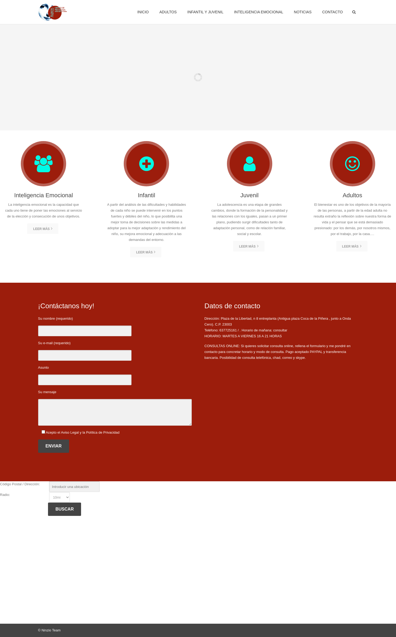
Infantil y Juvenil (205, 12)
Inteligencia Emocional (258, 12)
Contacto (332, 12)
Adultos (168, 12)
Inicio (143, 12)
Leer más (43, 228)
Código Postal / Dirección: (20, 484)
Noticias (302, 12)
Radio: (5, 495)
